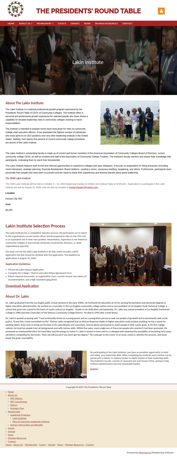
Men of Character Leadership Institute (31, 421)
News (10, 434)
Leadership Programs (20, 415)
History (13, 405)
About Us (12, 395)
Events (11, 428)
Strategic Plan (17, 408)
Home (11, 391)
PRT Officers (16, 398)
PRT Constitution (18, 401)
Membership (14, 411)
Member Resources (17, 438)
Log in (161, 11)
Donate (11, 431)
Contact (12, 441)
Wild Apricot (145, 452)
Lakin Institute (19, 418)
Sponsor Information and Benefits (26, 424)
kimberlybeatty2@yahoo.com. (83, 187)
